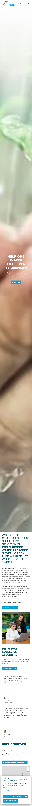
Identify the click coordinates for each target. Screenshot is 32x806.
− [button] (28, 770)
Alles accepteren (10, 801)
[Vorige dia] (4, 627)
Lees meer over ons (10, 607)
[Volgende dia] (27, 627)
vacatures (16, 282)
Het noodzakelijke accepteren (15, 796)
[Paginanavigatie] (28, 3)
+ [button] (28, 768)
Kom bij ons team (9, 668)
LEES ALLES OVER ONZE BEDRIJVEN (14, 762)
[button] (22, 774)
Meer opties (8, 791)
